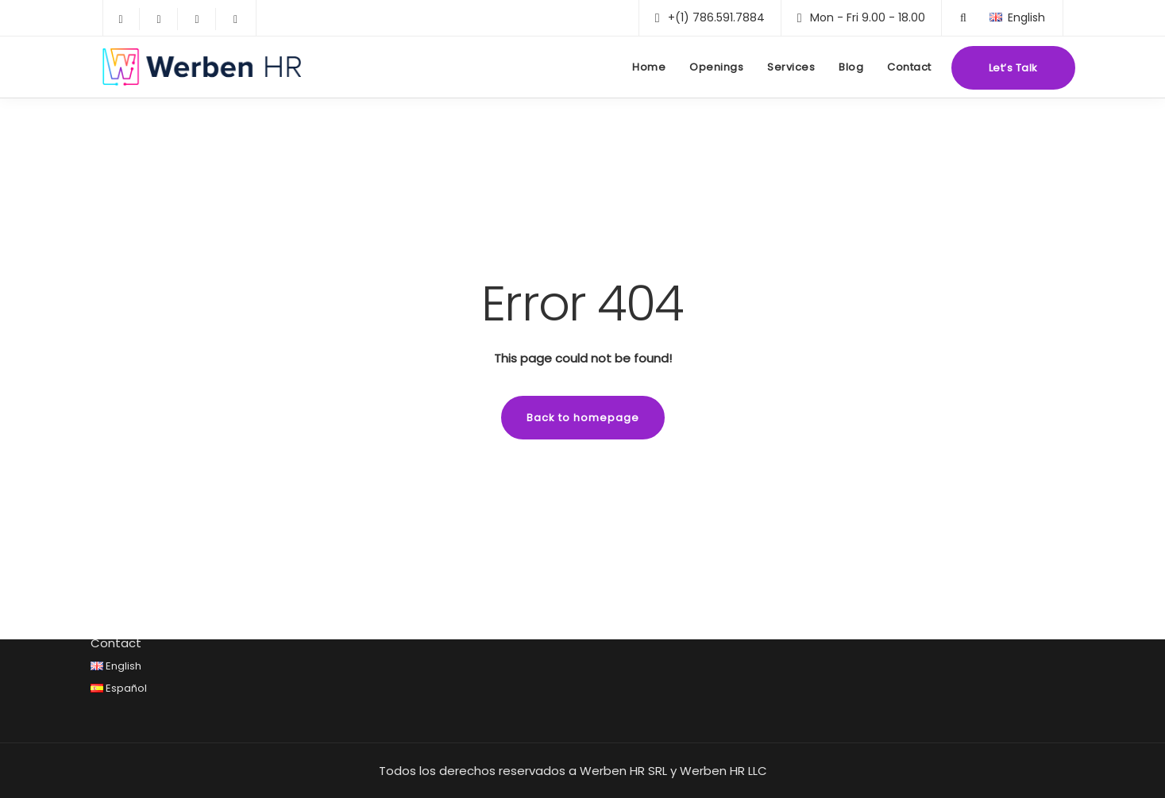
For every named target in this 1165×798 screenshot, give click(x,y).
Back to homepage (583, 417)
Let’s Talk (1013, 67)
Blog (851, 67)
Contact (909, 67)
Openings (716, 67)
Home (648, 67)
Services (791, 67)
